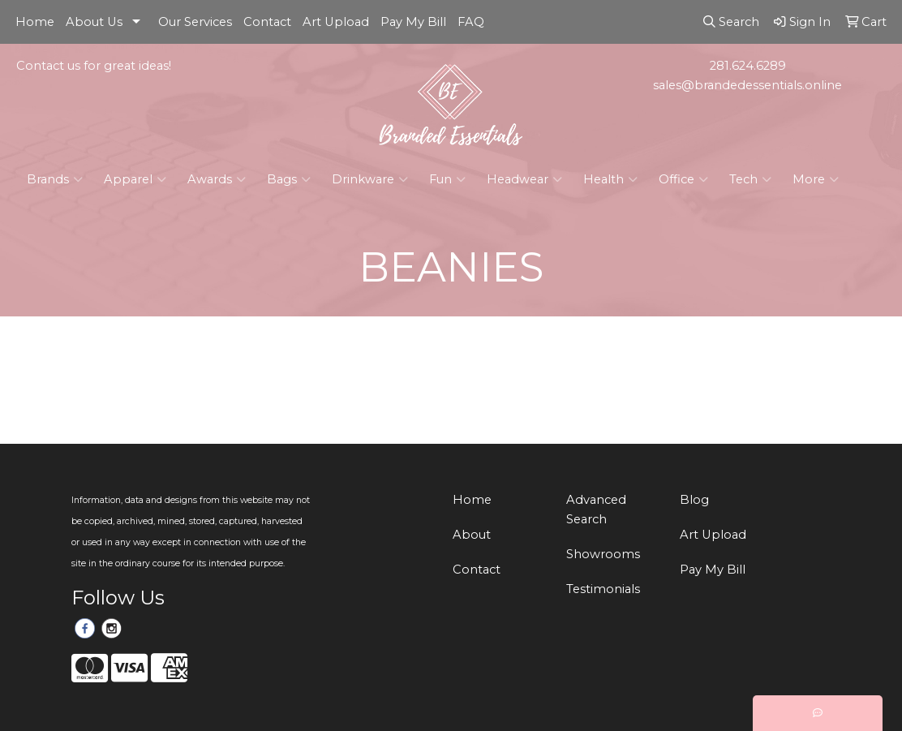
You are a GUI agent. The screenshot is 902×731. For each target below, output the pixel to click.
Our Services (195, 22)
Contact (267, 22)
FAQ (470, 22)
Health (610, 179)
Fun (447, 179)
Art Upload (336, 22)
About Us (94, 22)
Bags (289, 179)
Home (34, 22)
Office (683, 179)
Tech (750, 179)
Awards (216, 179)
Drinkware (370, 179)
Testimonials (603, 589)
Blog (694, 499)
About (472, 534)
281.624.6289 (748, 65)
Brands (55, 179)
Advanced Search (596, 509)
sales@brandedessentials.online (747, 85)
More (815, 179)
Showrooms (603, 554)
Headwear (524, 179)
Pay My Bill (413, 22)
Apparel (135, 179)
